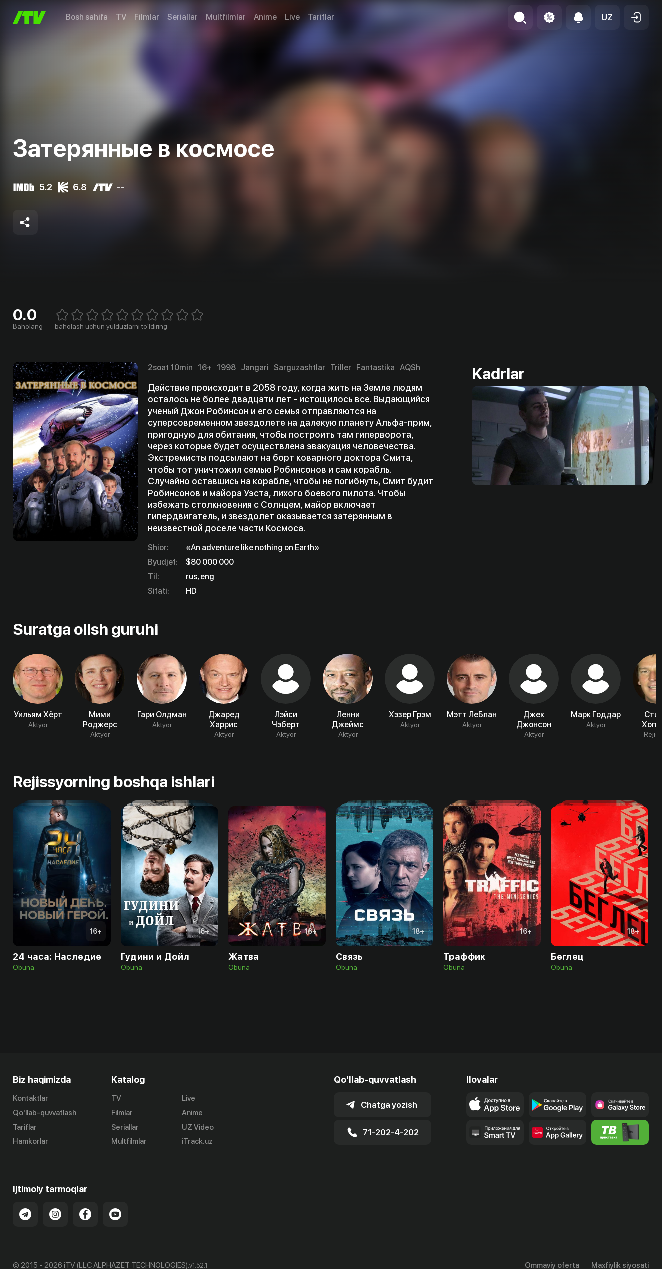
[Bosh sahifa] (29, 18)
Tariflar (321, 17)
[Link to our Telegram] (25, 1214)
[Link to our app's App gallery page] (557, 1132)
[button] (607, 17)
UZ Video (198, 1127)
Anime (265, 17)
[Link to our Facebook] (85, 1214)
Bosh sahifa (87, 17)
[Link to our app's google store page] (557, 1105)
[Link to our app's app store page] (495, 1105)
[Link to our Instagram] (55, 1214)
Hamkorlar (30, 1141)
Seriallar (183, 17)
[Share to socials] (25, 222)
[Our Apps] (495, 1132)
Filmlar (147, 17)
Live (292, 17)
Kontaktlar (30, 1098)
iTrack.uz (197, 1141)
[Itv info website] (620, 1132)
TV (121, 17)
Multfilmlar (226, 17)
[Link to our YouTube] (115, 1214)
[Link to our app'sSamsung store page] (620, 1105)
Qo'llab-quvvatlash (44, 1113)
